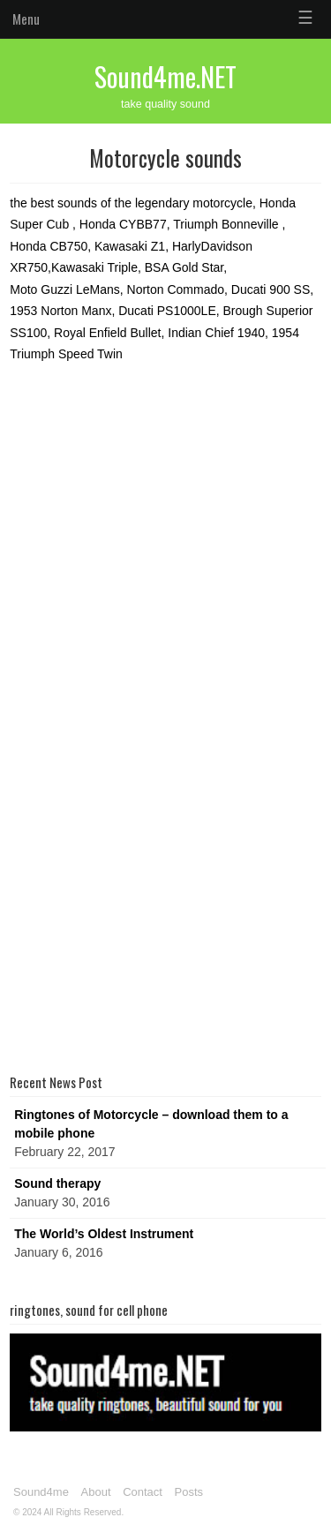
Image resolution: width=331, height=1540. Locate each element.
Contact (142, 1492)
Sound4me (41, 1492)
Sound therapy (57, 1183)
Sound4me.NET (165, 76)
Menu (26, 18)
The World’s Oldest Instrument (103, 1234)
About (96, 1492)
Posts (189, 1492)
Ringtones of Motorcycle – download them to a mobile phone (151, 1124)
